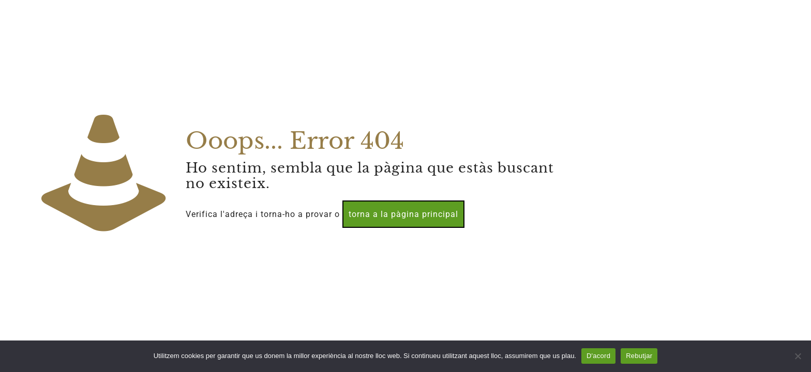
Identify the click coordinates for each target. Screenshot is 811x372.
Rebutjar (639, 356)
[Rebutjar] (798, 356)
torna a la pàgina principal (403, 214)
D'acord (598, 356)
